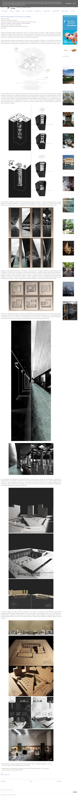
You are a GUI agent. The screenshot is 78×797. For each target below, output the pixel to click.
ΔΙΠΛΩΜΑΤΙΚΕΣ (55, 11)
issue (2, 773)
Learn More (68, 3)
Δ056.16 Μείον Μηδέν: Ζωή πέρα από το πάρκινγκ (16, 16)
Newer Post (3, 781)
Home (31, 781)
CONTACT (73, 11)
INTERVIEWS (30, 11)
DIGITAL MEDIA (64, 11)
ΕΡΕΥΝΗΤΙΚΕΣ (46, 11)
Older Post (59, 781)
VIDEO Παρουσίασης (5, 774)
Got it (74, 3)
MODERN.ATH (38, 11)
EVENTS (11, 11)
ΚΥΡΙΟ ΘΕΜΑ (4, 11)
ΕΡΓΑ (23, 11)
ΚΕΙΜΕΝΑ (18, 11)
